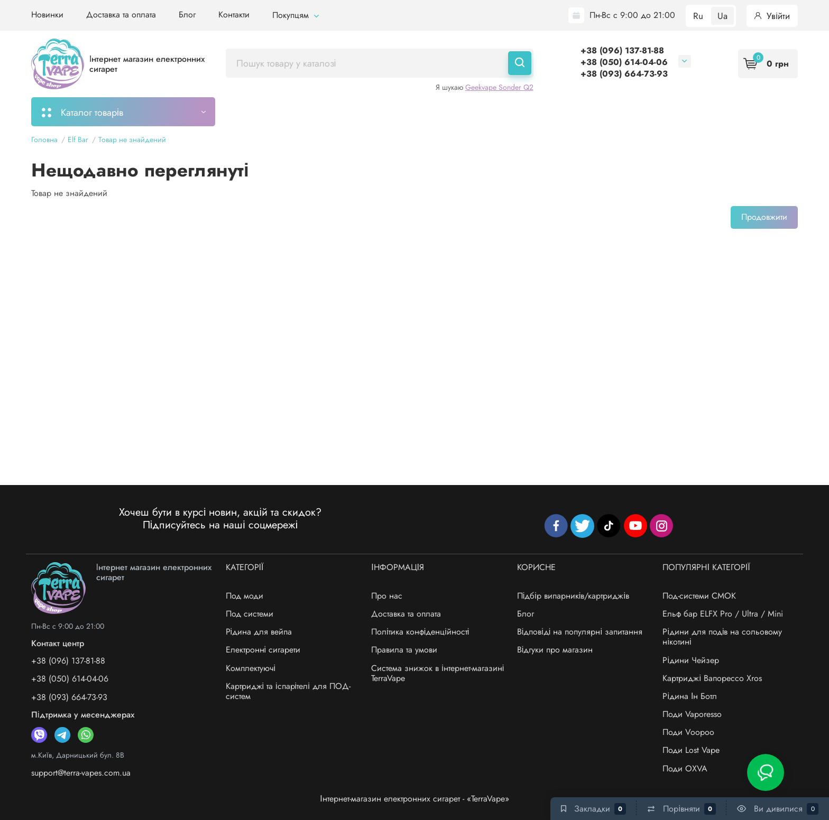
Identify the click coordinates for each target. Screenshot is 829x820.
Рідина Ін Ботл (689, 696)
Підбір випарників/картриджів (573, 596)
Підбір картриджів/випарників (386, 111)
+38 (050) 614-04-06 (624, 62)
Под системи (249, 614)
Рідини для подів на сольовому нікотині (722, 637)
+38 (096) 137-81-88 (622, 50)
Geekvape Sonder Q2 (499, 87)
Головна (44, 139)
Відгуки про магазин (555, 650)
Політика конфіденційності (420, 632)
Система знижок (540, 111)
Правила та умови (404, 650)
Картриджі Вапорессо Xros (712, 678)
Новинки (47, 14)
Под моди (244, 596)
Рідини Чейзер (690, 660)
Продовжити (764, 217)
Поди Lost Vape (691, 750)
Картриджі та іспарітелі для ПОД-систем (288, 691)
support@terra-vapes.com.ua (81, 773)
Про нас (386, 596)
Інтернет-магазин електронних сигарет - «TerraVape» (414, 799)
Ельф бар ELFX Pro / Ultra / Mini (722, 614)
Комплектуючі (251, 668)
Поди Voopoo (688, 732)
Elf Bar (78, 139)
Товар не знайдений (132, 139)
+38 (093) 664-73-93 (624, 74)
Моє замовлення (270, 111)
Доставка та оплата (121, 14)
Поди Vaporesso (692, 714)
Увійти (772, 16)
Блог (187, 14)
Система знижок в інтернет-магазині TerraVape (437, 673)
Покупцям (295, 15)
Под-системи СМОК (699, 596)
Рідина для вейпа (259, 632)
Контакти (234, 14)
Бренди (608, 111)
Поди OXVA (684, 768)
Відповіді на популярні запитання (579, 632)
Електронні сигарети (263, 650)
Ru (698, 16)
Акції (478, 111)
